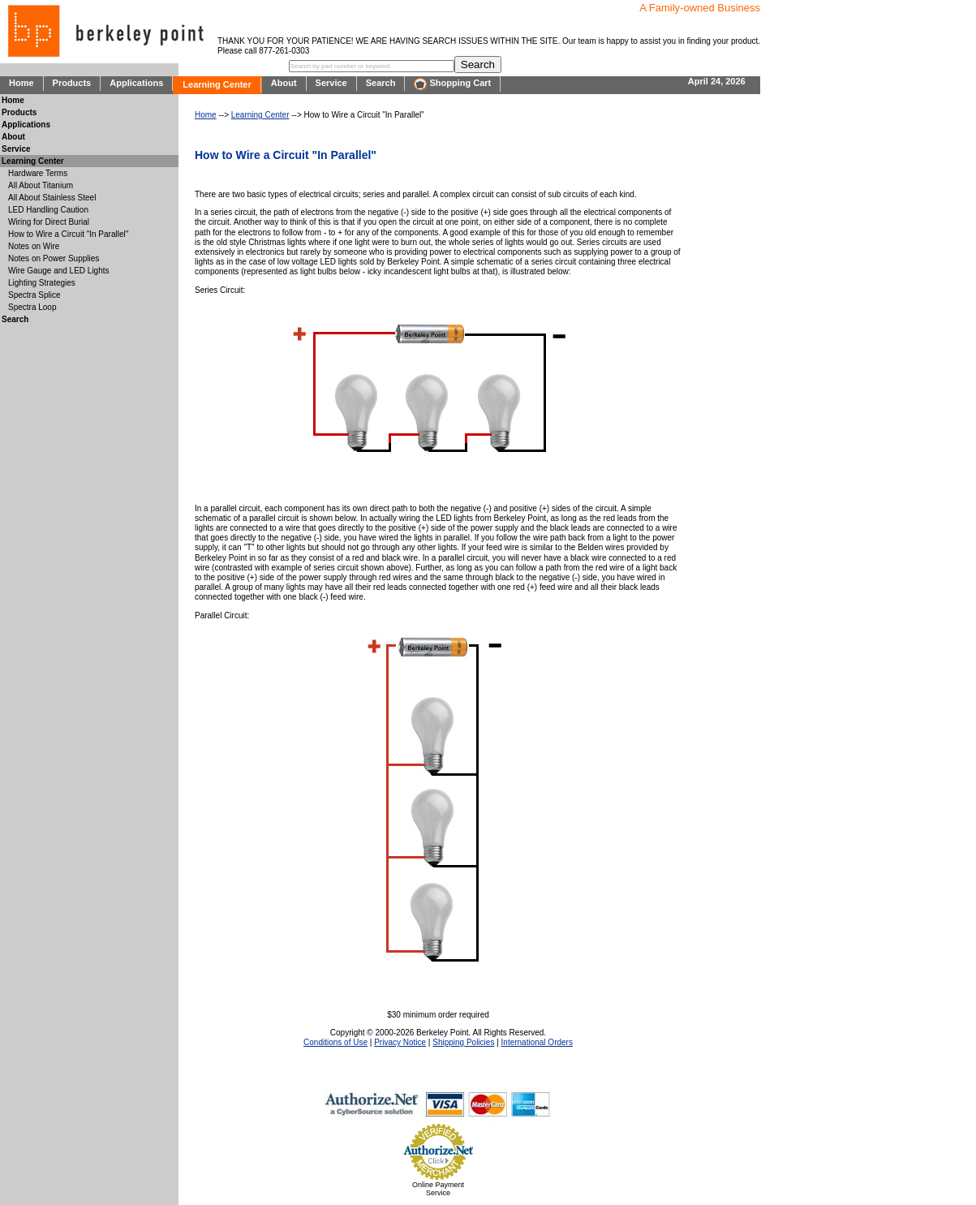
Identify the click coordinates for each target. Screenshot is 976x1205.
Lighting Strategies (41, 282)
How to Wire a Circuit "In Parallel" (68, 234)
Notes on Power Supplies (53, 258)
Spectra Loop (32, 307)
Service (331, 83)
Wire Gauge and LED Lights (59, 270)
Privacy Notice (400, 1042)
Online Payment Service (438, 1189)
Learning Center (217, 84)
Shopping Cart (452, 84)
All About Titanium (40, 185)
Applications (136, 83)
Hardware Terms (37, 173)
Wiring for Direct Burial (48, 221)
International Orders (537, 1042)
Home (21, 83)
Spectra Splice (34, 294)
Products (72, 83)
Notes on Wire (33, 246)
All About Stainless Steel (52, 197)
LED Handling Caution (48, 209)
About (284, 83)
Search (381, 83)
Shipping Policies (463, 1042)
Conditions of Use (335, 1042)
